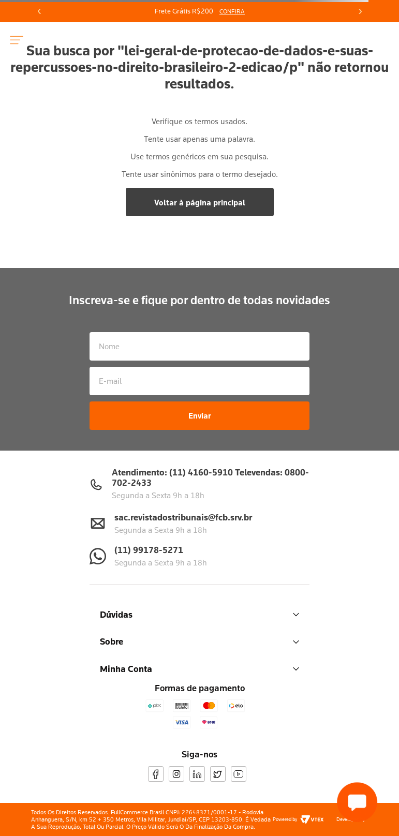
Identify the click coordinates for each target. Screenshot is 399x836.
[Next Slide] (359, 11)
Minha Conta (199, 669)
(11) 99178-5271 (148, 550)
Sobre (199, 641)
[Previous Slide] (39, 11)
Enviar (199, 415)
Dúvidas (199, 614)
